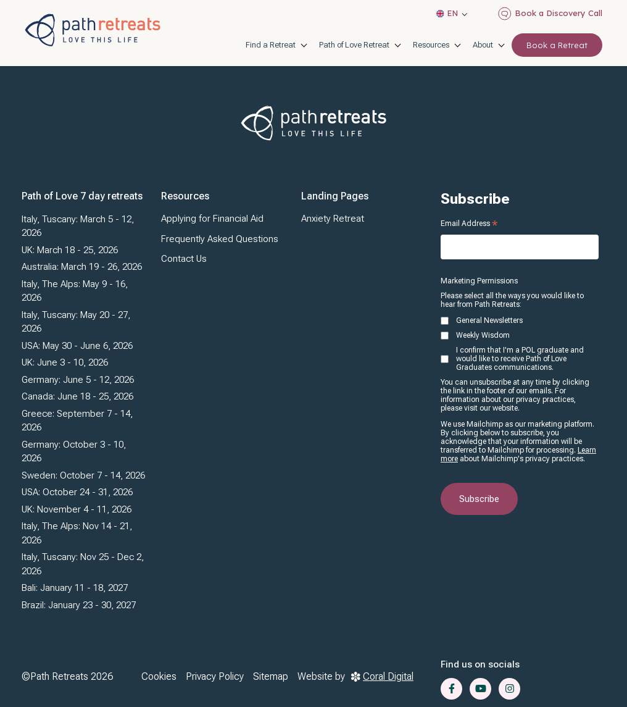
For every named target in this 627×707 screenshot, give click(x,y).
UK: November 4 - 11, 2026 (76, 509)
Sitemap (270, 676)
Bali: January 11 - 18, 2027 (75, 587)
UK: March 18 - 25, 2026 (70, 250)
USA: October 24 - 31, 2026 (77, 492)
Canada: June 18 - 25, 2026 (77, 396)
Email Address (469, 223)
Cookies (158, 676)
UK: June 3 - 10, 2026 (65, 362)
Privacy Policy (215, 676)
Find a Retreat (271, 44)
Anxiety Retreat (332, 218)
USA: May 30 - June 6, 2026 (77, 345)
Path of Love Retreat (354, 44)
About (483, 44)
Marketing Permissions (479, 281)
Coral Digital (382, 676)
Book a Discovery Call (550, 13)
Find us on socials (480, 664)
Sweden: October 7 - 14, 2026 (83, 475)
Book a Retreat (557, 45)
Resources (431, 44)
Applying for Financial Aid (212, 218)
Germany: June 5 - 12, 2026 (78, 379)
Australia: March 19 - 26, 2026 (82, 266)
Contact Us (184, 258)
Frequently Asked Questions (219, 239)
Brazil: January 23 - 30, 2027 (79, 605)
